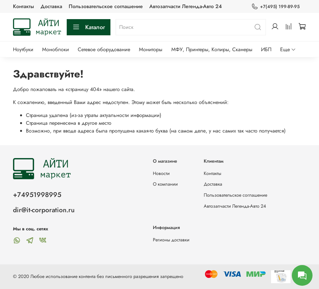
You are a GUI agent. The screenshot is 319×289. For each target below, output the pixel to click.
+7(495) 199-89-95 (275, 6)
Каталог (88, 27)
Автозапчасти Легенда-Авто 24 (185, 6)
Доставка (51, 6)
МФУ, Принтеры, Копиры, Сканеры (211, 49)
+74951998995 (37, 195)
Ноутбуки (23, 49)
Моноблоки (55, 49)
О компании (165, 184)
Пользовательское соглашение (106, 6)
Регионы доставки (171, 240)
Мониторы (150, 49)
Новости (161, 173)
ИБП (266, 49)
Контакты (23, 6)
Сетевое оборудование (104, 49)
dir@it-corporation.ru (43, 210)
